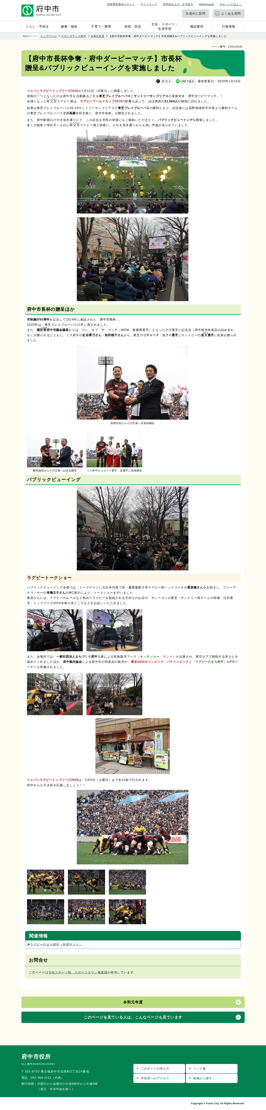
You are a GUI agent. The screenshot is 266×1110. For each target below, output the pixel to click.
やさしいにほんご (231, 4)
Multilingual (206, 4)
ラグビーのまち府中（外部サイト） (56, 944)
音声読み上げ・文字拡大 (178, 4)
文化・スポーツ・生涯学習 (164, 27)
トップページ (48, 36)
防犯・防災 (133, 26)
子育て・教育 (101, 26)
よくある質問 (231, 13)
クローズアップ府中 (73, 36)
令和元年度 (97, 36)
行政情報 (228, 26)
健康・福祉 (69, 26)
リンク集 (199, 1068)
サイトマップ (149, 4)
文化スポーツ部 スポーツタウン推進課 (78, 972)
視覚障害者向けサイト (121, 4)
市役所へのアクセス (155, 1078)
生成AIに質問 (195, 13)
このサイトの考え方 (155, 1068)
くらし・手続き (37, 26)
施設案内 (196, 26)
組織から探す (202, 1078)
